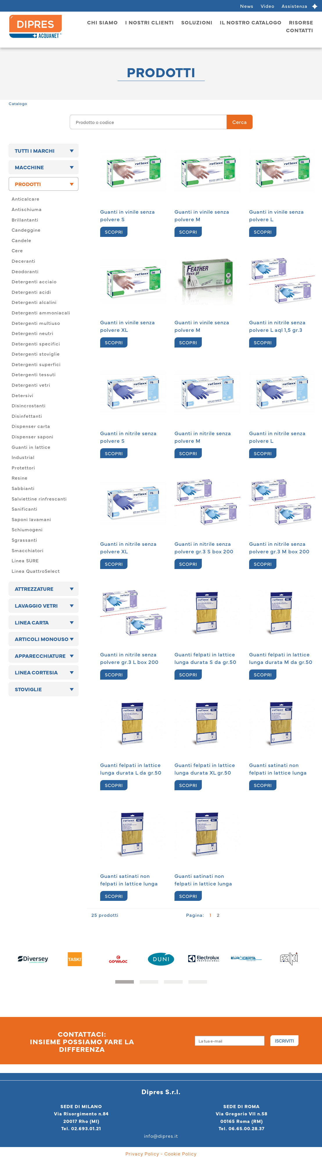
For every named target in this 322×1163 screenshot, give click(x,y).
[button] (124, 982)
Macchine (29, 167)
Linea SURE (25, 560)
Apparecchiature (40, 655)
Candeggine (26, 229)
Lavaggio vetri (36, 605)
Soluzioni (197, 22)
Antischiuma (27, 209)
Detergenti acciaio (34, 281)
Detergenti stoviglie (36, 353)
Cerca (239, 121)
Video (267, 6)
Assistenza (294, 6)
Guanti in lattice (31, 447)
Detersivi (22, 395)
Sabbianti (23, 488)
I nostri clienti (149, 22)
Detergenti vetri (31, 384)
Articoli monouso (42, 638)
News (246, 6)
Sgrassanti (24, 540)
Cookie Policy (180, 1153)
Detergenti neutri (32, 333)
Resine (20, 477)
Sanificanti (24, 508)
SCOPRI (114, 231)
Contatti (299, 30)
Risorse (301, 22)
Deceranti (23, 261)
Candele (21, 240)
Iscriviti (284, 1040)
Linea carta (32, 622)
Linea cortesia (36, 672)
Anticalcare (25, 198)
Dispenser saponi (32, 436)
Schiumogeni (27, 529)
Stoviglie (28, 689)
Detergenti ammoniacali (41, 312)
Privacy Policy (142, 1153)
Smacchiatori (28, 550)
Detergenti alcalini (34, 302)
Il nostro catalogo (251, 22)
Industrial (23, 457)
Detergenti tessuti (34, 374)
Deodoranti (25, 271)
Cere (17, 250)
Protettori (23, 467)
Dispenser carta (31, 426)
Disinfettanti (27, 416)
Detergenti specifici (36, 343)
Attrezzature (34, 588)
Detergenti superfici (36, 364)
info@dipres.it (161, 1136)
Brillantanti (25, 219)
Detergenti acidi (31, 292)
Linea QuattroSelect (36, 571)
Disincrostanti (29, 405)
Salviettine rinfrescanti (39, 498)
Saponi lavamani (31, 519)
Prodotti (28, 184)
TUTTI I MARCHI (35, 150)
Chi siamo (102, 22)
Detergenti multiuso (36, 323)
